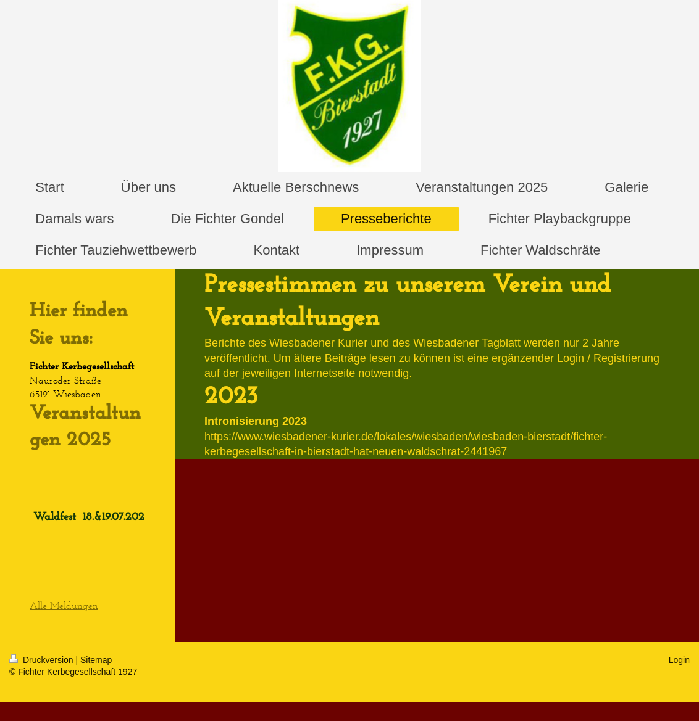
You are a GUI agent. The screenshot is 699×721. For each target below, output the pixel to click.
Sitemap (96, 660)
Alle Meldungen (64, 605)
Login (679, 660)
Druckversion (42, 660)
